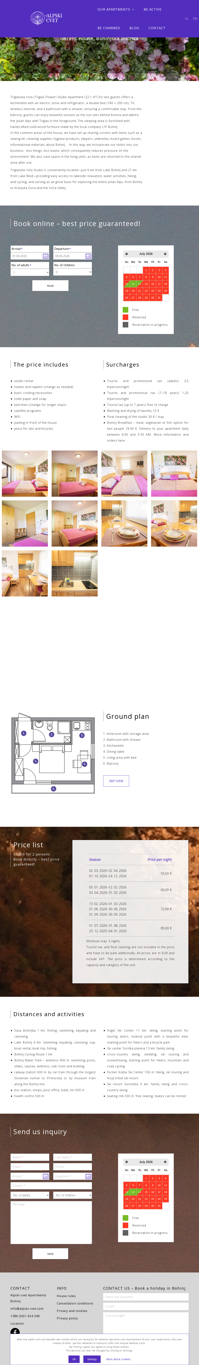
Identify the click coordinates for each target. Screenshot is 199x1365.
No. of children (64, 265)
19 (126, 290)
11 (165, 277)
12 (126, 283)
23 (152, 290)
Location (17, 1323)
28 (139, 297)
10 (159, 277)
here (121, 440)
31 (159, 297)
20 (133, 290)
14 (139, 283)
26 (126, 297)
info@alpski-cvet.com (26, 1309)
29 (146, 297)
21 (139, 290)
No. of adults (20, 265)
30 (152, 297)
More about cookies (118, 1359)
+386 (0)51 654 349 (25, 1316)
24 (159, 290)
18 (165, 283)
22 (146, 290)
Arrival (16, 249)
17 (159, 283)
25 (165, 290)
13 (133, 283)
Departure (61, 249)
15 (146, 283)
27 (133, 297)
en (195, 19)
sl (187, 19)
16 (152, 283)
